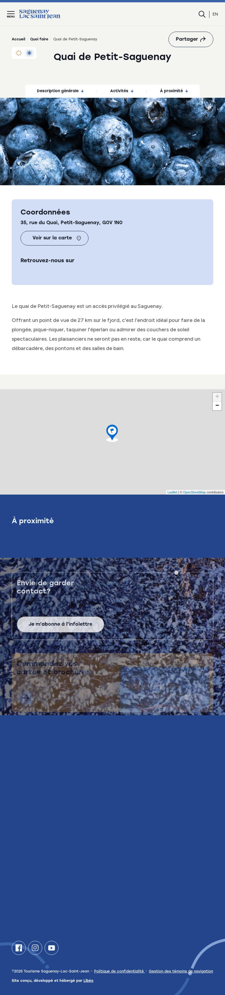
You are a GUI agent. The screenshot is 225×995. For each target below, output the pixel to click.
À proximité (174, 91)
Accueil (18, 39)
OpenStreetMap (194, 492)
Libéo (88, 981)
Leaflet (172, 492)
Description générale (60, 91)
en (215, 14)
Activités (122, 91)
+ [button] (217, 397)
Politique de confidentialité (119, 971)
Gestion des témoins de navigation (181, 971)
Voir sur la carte (57, 238)
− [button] (217, 406)
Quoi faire (39, 39)
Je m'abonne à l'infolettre (60, 631)
